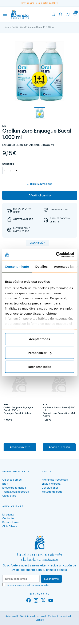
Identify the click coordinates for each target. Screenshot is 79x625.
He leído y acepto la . (28, 585)
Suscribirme (51, 578)
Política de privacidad (59, 616)
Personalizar (40, 353)
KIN (4, 125)
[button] (75, 14)
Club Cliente (9, 526)
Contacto (8, 518)
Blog (5, 483)
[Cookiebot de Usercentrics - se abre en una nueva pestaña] (56, 255)
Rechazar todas (39, 366)
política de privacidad (38, 585)
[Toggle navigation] (4, 14)
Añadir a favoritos (39, 184)
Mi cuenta (8, 514)
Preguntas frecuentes (55, 479)
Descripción (37, 242)
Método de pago (52, 491)
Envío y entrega (51, 483)
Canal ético (9, 496)
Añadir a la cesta (19, 447)
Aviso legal (11, 616)
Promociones (10, 522)
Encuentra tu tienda (14, 487)
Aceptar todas (39, 339)
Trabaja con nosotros (15, 491)
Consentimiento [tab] (17, 266)
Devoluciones (50, 487)
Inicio (6, 27)
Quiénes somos (12, 479)
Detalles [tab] (41, 266)
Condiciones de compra (32, 616)
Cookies (40, 619)
